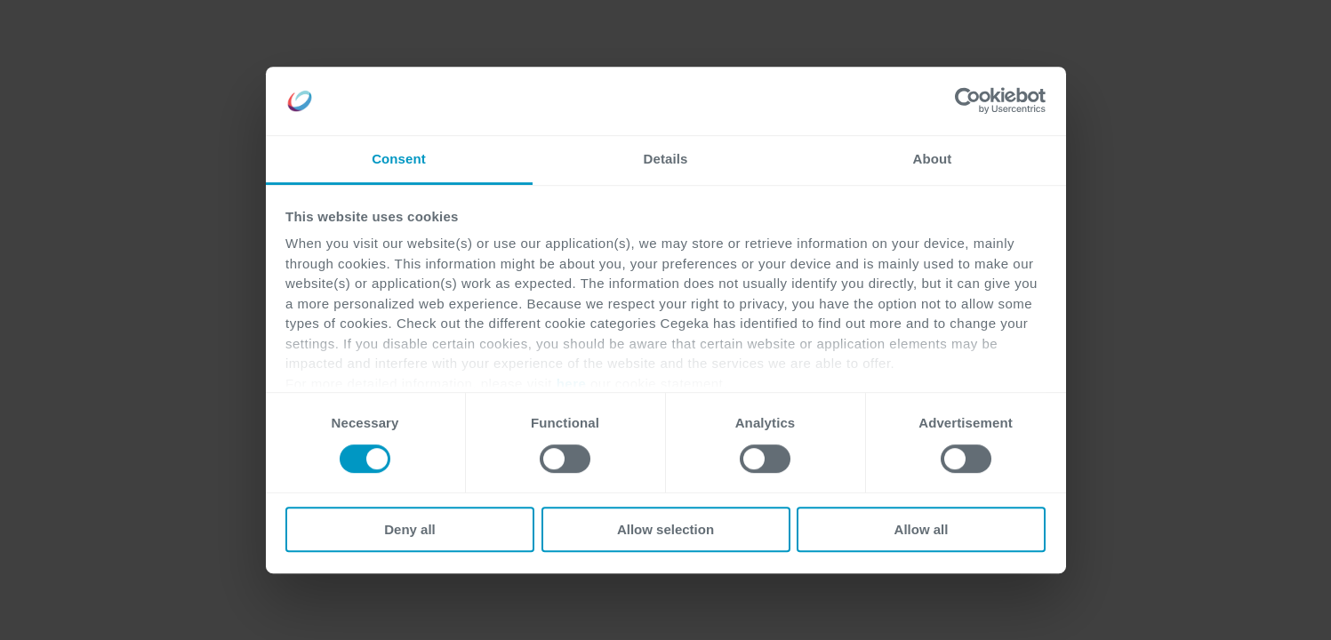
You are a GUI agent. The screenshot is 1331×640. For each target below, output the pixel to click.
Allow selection (665, 529)
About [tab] (932, 158)
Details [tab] (666, 158)
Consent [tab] (399, 158)
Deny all (410, 529)
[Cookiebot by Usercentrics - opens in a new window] (968, 101)
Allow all (921, 529)
